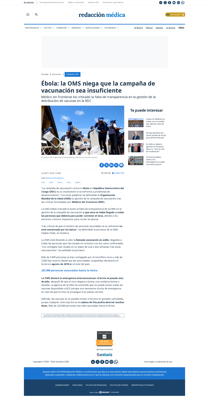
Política (49, 28)
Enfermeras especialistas (113, 2)
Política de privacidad (95, 386)
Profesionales (33, 28)
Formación (63, 28)
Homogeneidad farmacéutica (52, 2)
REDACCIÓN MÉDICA (55, 179)
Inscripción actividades (145, 386)
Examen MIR (93, 2)
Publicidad (75, 386)
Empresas (78, 28)
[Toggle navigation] (28, 14)
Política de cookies (120, 386)
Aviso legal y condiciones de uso (158, 363)
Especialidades (94, 28)
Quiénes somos (59, 386)
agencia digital (94, 393)
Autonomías (111, 28)
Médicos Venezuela (76, 2)
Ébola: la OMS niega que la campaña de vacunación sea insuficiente (103, 87)
